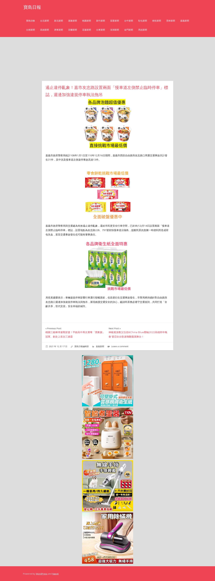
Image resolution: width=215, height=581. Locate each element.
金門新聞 (128, 29)
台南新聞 (30, 29)
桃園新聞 (86, 20)
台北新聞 (44, 20)
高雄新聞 (44, 29)
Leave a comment (119, 346)
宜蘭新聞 (72, 29)
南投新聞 (156, 20)
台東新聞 (100, 29)
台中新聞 (128, 20)
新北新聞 (58, 20)
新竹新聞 (100, 20)
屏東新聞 (58, 29)
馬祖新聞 (142, 29)
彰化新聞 (142, 20)
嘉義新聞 (184, 20)
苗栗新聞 (114, 20)
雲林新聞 (170, 20)
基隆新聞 (72, 20)
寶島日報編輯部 (81, 346)
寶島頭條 (30, 20)
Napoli (55, 573)
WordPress (41, 573)
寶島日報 (32, 7)
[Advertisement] (107, 58)
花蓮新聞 (86, 29)
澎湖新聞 (114, 29)
